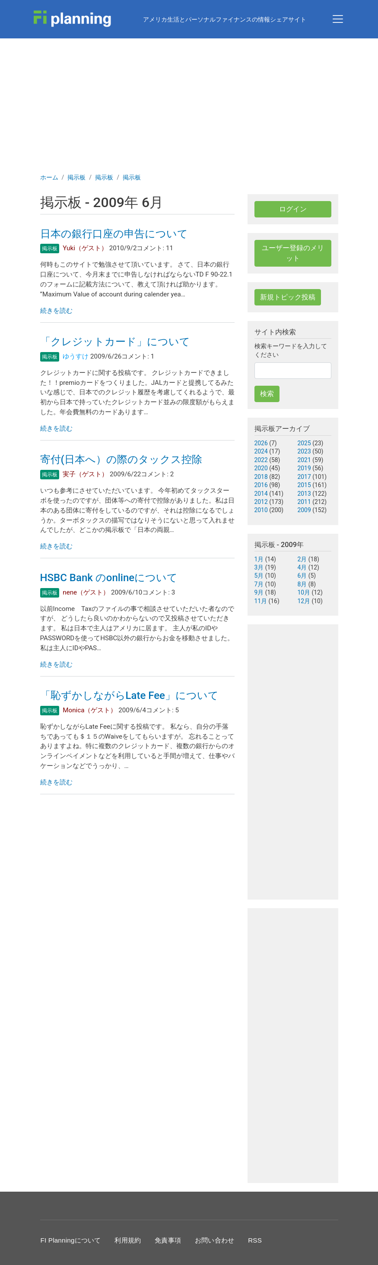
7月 (259, 584)
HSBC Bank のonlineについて (109, 578)
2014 (261, 493)
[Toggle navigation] (338, 19)
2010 (261, 510)
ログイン (293, 209)
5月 (259, 575)
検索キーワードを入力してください (290, 350)
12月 (304, 601)
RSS (255, 1240)
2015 (304, 484)
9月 (259, 592)
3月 (259, 567)
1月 (259, 559)
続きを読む (56, 311)
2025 (304, 443)
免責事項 (168, 1240)
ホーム (49, 177)
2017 (304, 476)
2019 (304, 468)
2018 (261, 476)
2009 (304, 510)
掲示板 (76, 177)
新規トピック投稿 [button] (287, 297)
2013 (304, 493)
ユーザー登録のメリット (293, 253)
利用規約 (127, 1240)
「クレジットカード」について (115, 342)
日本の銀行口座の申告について (114, 234)
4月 (302, 567)
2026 (261, 443)
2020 (261, 468)
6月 (302, 575)
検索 (267, 394)
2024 (261, 451)
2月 (302, 559)
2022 (261, 459)
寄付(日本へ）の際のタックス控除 (121, 459)
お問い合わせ (214, 1240)
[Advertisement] (189, 103)
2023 (304, 451)
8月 (302, 584)
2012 (261, 501)
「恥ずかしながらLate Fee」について (129, 695)
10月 (304, 592)
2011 (304, 501)
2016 (261, 484)
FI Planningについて (71, 1240)
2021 (304, 459)
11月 (260, 601)
